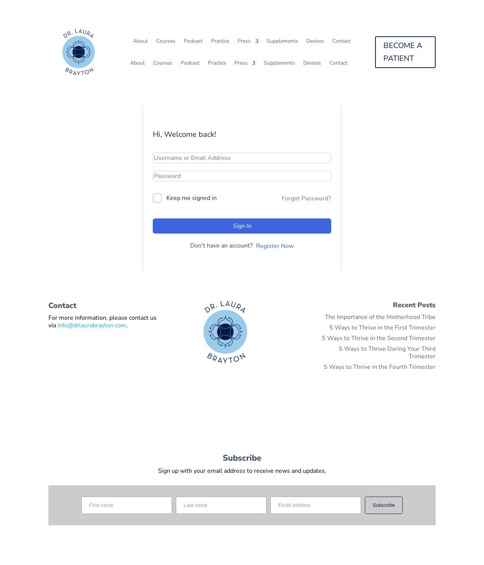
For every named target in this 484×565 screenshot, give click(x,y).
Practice (220, 42)
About (140, 42)
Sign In (242, 226)
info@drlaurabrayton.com (91, 325)
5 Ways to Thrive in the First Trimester (382, 328)
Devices (315, 42)
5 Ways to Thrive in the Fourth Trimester (380, 367)
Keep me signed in (191, 198)
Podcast (193, 42)
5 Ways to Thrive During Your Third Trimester (387, 353)
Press (244, 42)
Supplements (282, 42)
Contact (341, 42)
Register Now (275, 246)
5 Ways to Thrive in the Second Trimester (379, 338)
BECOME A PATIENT (402, 51)
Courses (165, 42)
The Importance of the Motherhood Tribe (380, 317)
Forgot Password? (306, 198)
